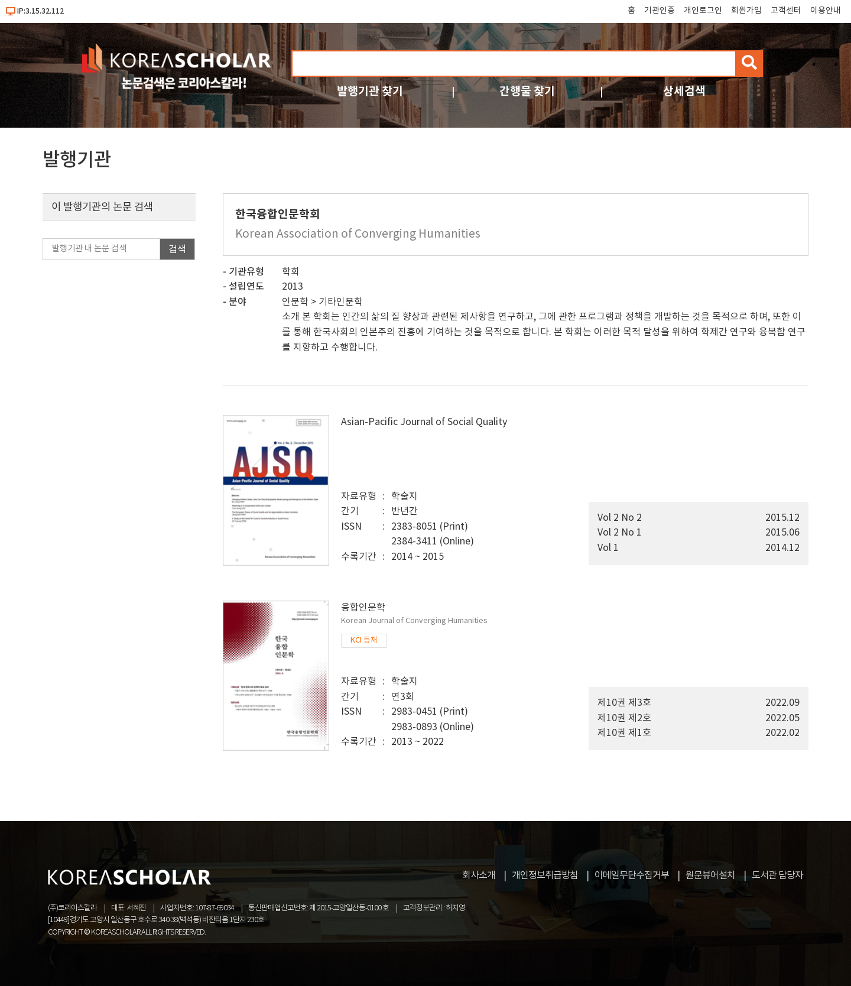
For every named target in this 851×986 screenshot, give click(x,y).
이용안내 (825, 10)
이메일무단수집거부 (632, 875)
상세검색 (684, 91)
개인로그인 (703, 10)
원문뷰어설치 (710, 875)
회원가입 (746, 10)
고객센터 (786, 10)
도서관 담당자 (777, 875)
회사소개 (478, 875)
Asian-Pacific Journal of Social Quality (424, 422)
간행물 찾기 (527, 91)
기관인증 (659, 10)
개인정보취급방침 (545, 875)
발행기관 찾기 (370, 91)
